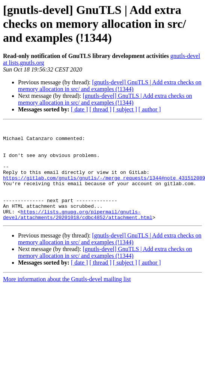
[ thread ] (100, 109)
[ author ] (150, 109)
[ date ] (79, 109)
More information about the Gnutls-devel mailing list (67, 298)
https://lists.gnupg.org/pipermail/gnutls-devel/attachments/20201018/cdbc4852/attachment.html (77, 233)
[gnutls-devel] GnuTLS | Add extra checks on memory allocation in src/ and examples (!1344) (109, 85)
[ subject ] (125, 109)
